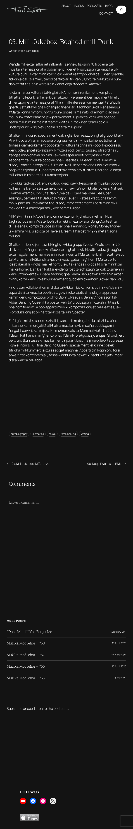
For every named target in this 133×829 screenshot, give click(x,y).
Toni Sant (26, 50)
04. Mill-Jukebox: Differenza (30, 464)
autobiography (19, 434)
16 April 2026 (119, 666)
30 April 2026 (118, 643)
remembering (68, 434)
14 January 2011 (117, 631)
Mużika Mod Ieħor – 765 (25, 678)
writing (85, 434)
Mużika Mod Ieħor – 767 (26, 655)
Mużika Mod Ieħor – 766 (26, 666)
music (52, 434)
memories (38, 434)
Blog (36, 50)
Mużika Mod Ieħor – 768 (26, 643)
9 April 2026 (119, 678)
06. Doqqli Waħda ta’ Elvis (104, 464)
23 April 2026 (118, 654)
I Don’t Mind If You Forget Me (29, 632)
